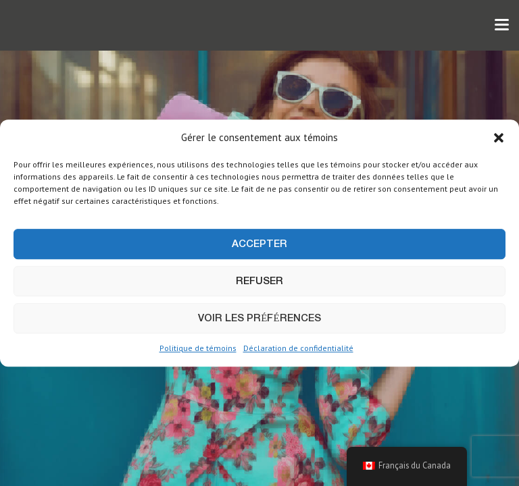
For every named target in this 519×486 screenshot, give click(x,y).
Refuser (259, 281)
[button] (498, 137)
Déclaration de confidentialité (298, 349)
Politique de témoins (198, 349)
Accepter (259, 244)
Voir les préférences (259, 318)
